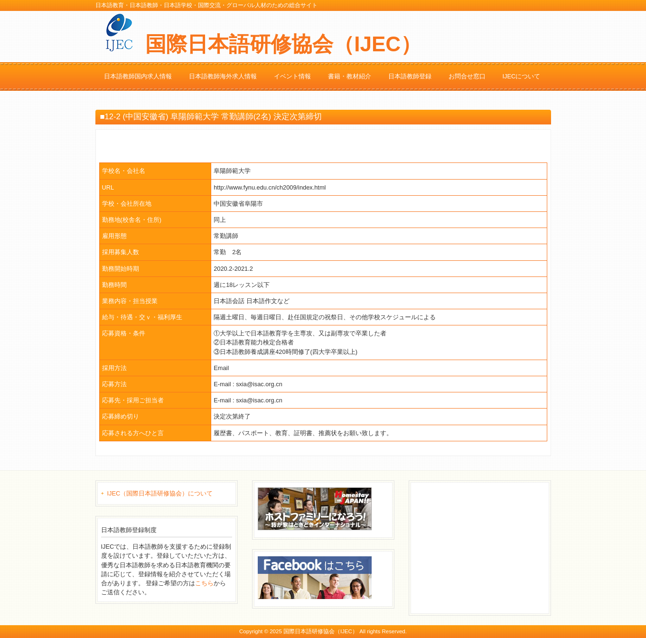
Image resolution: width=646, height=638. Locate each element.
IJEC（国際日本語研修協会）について (160, 493)
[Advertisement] (485, 546)
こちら (204, 583)
